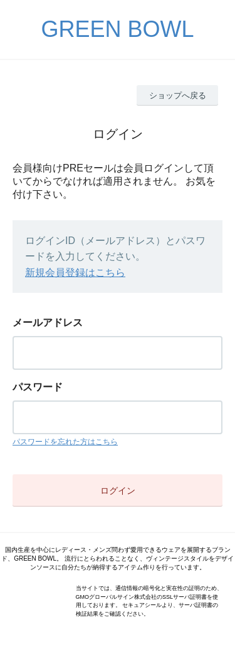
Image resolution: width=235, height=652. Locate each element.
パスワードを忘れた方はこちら (65, 441)
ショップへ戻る (177, 95)
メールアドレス (48, 322)
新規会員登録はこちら (75, 272)
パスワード (38, 387)
